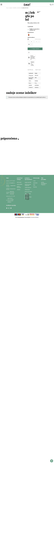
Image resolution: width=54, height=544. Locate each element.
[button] (2, 4)
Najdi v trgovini (38, 69)
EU (28, 39)
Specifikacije (30, 69)
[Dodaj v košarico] (35, 49)
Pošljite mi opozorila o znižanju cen (34, 29)
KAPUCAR (36, 75)
